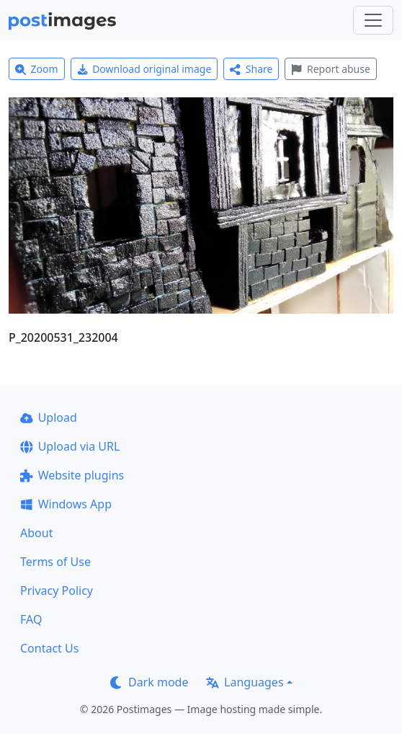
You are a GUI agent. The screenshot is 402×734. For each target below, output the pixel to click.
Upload (48, 417)
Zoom (36, 69)
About (36, 533)
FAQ (31, 619)
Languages (244, 682)
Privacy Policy (56, 590)
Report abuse (330, 69)
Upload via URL (70, 446)
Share (251, 69)
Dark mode (149, 682)
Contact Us (49, 648)
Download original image (144, 69)
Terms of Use (55, 562)
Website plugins (72, 475)
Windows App (66, 504)
